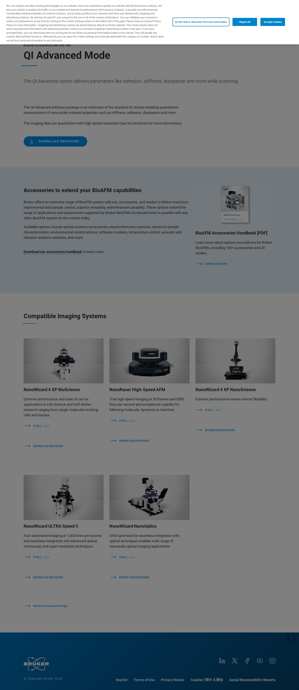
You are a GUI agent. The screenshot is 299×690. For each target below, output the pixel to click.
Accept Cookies (273, 21)
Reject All (244, 21)
